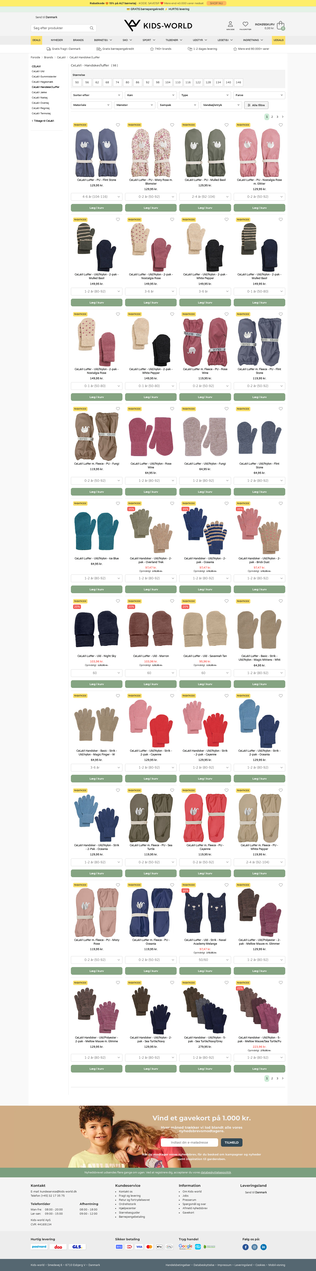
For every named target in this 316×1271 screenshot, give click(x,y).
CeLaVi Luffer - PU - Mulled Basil (205, 180)
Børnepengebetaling (132, 1216)
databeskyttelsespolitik (216, 1172)
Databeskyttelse (204, 1265)
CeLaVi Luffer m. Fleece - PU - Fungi (96, 463)
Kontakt (38, 1186)
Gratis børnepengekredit (115, 49)
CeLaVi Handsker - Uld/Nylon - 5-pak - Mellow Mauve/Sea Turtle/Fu (259, 1039)
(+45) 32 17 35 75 (53, 1195)
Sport (149, 40)
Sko (127, 40)
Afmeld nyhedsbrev (195, 1208)
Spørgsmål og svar (194, 1204)
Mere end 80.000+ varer (251, 49)
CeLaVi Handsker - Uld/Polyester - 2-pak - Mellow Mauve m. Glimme (96, 1039)
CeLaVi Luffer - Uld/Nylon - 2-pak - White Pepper (205, 276)
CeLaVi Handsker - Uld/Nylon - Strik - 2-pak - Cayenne (205, 752)
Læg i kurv (97, 207)
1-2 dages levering (202, 49)
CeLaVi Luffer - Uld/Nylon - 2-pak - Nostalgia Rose (151, 276)
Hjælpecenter (127, 1208)
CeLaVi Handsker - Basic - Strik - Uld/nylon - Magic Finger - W (96, 752)
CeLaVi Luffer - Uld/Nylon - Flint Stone (259, 465)
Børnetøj (103, 40)
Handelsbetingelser (178, 1265)
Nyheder (57, 40)
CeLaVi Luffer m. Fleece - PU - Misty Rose (96, 942)
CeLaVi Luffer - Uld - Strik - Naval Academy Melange (205, 942)
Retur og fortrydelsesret (134, 1199)
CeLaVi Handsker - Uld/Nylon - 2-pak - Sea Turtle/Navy (151, 1039)
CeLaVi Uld (38, 71)
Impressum (224, 1265)
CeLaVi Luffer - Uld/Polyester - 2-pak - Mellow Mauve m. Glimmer (259, 942)
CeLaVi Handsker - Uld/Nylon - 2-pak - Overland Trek (151, 560)
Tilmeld (232, 1142)
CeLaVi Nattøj (40, 97)
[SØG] (91, 28)
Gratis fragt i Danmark (64, 49)
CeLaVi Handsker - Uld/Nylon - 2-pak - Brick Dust (259, 560)
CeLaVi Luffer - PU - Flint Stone (96, 180)
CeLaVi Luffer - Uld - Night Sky (96, 656)
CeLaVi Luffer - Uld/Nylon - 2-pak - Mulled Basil (96, 276)
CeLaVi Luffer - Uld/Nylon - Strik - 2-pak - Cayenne (151, 752)
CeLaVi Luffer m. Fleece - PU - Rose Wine (205, 371)
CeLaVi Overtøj (40, 103)
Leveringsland (243, 1265)
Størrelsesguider (129, 1212)
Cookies (260, 1265)
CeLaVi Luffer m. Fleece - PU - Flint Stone (259, 371)
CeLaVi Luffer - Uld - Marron (151, 656)
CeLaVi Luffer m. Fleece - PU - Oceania (151, 942)
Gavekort (188, 1212)
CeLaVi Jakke (39, 92)
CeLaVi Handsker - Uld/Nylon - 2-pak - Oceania (205, 560)
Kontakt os (126, 1191)
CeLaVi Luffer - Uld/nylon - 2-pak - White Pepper (150, 371)
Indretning (253, 40)
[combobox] (96, 197)
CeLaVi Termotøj (41, 113)
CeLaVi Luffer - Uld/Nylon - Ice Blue (97, 558)
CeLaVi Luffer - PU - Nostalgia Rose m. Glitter (259, 182)
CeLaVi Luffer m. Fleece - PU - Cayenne (205, 847)
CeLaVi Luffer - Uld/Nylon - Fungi (205, 463)
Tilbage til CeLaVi (43, 121)
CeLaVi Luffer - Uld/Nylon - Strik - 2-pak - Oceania (259, 752)
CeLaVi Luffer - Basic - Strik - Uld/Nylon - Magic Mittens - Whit (259, 658)
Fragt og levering (130, 1195)
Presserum (189, 1199)
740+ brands (160, 49)
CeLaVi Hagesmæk (42, 81)
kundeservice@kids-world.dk (58, 1191)
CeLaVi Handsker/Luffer (85, 57)
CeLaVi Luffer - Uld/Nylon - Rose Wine (151, 465)
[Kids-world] (158, 26)
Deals (36, 40)
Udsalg (279, 40)
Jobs (186, 1195)
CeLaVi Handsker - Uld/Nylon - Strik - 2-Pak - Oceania (96, 847)
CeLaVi (61, 57)
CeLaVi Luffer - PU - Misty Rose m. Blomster (150, 182)
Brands (78, 40)
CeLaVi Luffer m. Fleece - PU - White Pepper (259, 847)
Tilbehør (174, 40)
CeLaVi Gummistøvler (44, 76)
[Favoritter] (118, 125)
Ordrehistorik (127, 1204)
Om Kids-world (192, 1191)
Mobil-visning (276, 1265)
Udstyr (200, 40)
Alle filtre (256, 105)
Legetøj (225, 40)
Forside (35, 57)
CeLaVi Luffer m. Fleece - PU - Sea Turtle (151, 847)
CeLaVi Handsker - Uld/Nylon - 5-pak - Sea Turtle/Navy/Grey (205, 1039)
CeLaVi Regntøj (41, 108)
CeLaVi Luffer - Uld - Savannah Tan (205, 656)
